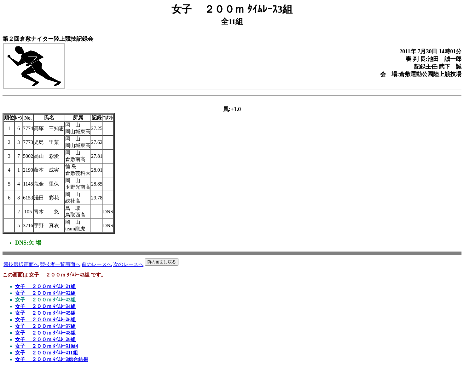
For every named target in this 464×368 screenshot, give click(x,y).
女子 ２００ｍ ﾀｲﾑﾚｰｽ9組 (45, 339)
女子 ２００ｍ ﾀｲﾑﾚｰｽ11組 (46, 352)
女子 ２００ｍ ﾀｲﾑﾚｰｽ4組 (45, 306)
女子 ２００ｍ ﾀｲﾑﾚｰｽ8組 (45, 332)
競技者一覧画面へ (60, 264)
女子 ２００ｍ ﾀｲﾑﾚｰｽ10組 (46, 346)
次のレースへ (128, 264)
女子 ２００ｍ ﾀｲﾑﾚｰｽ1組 (45, 286)
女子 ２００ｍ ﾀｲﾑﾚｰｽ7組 (45, 326)
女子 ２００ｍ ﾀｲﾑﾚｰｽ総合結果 (51, 359)
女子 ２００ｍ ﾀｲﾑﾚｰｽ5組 (45, 313)
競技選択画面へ (21, 264)
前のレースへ (97, 264)
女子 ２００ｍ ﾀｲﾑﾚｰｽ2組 (45, 293)
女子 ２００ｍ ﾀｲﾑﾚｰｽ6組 (45, 319)
